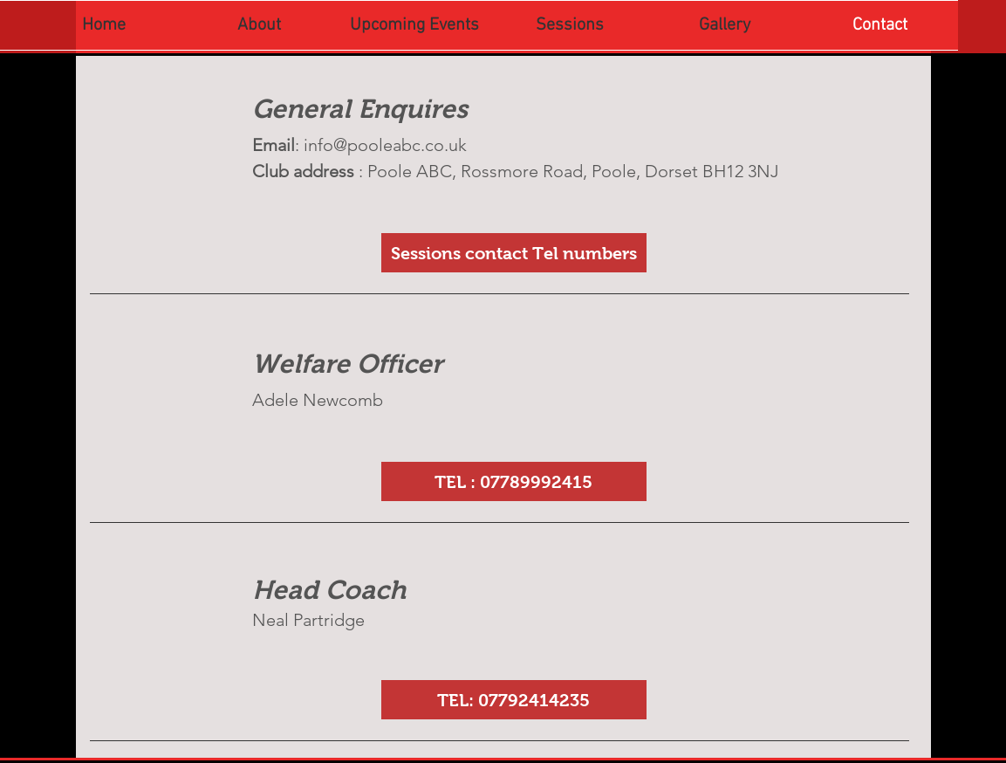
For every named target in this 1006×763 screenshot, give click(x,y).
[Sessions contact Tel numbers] (514, 252)
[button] (514, 481)
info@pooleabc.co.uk (385, 144)
